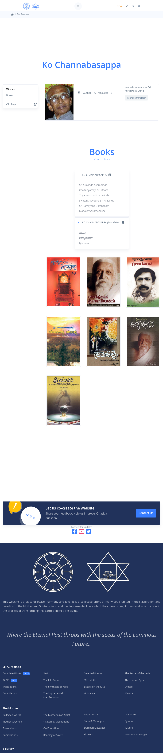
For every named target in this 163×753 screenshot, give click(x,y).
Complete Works (16, 673)
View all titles (102, 159)
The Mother (10, 708)
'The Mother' (91, 680)
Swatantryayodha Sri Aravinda (96, 200)
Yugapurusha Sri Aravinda (94, 195)
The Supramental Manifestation (53, 695)
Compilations (10, 693)
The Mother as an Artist (56, 715)
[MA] (31, 6)
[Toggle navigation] (78, 6)
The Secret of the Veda (137, 673)
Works (10, 89)
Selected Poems (93, 673)
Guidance (89, 693)
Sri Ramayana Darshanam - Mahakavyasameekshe (95, 208)
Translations (10, 686)
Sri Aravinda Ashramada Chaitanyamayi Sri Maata (93, 187)
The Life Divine (51, 680)
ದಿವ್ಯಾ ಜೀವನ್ (86, 238)
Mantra (129, 693)
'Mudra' (129, 727)
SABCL (10, 680)
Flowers (88, 734)
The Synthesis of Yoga (55, 686)
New (119, 6)
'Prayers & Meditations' (56, 721)
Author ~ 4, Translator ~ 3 (97, 92)
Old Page (21, 104)
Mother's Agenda (12, 721)
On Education (51, 728)
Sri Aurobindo (12, 667)
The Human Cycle (135, 680)
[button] (102, 175)
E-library (8, 749)
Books (9, 95)
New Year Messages (136, 734)
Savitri (46, 673)
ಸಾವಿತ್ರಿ (82, 232)
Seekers (23, 14)
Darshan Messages (95, 727)
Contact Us (146, 513)
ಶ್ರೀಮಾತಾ (84, 243)
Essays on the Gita (94, 686)
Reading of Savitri (53, 735)
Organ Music (91, 714)
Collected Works (12, 715)
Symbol (129, 686)
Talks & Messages (94, 721)
